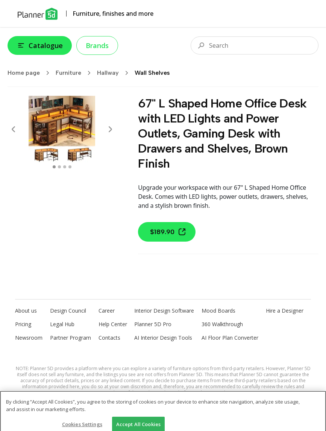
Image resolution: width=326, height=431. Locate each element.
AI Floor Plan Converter (230, 337)
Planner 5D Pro (152, 324)
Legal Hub (62, 324)
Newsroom (28, 337)
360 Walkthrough (222, 324)
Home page (31, 73)
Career (107, 310)
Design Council (68, 310)
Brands (97, 45)
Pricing (23, 324)
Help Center (113, 324)
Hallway (115, 73)
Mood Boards (218, 310)
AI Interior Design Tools (163, 337)
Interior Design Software (164, 310)
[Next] (110, 129)
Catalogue (40, 45)
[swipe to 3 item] (69, 166)
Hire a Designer (284, 310)
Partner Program (70, 337)
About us (26, 310)
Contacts (109, 337)
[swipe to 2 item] (64, 166)
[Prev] (14, 129)
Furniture (76, 73)
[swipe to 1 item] (59, 166)
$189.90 (168, 231)
